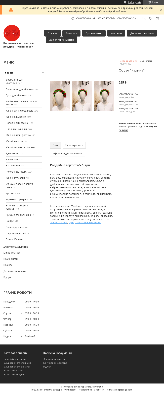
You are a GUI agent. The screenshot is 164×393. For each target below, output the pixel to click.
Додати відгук (150, 18)
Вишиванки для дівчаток (20, 89)
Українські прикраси (17, 199)
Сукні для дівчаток (16, 95)
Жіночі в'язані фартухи (18, 135)
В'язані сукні (13, 165)
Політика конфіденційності (119, 389)
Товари (70, 33)
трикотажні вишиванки (88, 222)
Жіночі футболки (15, 177)
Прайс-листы (10, 258)
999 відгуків (134, 2)
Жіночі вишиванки (16, 116)
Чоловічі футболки (16, 171)
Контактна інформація (55, 362)
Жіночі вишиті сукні (14, 374)
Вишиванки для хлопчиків (14, 81)
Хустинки (11, 193)
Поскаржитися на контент (91, 389)
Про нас (7, 264)
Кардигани (12, 159)
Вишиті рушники (15, 227)
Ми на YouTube (12, 252)
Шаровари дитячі (16, 233)
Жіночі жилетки (14, 141)
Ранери (10, 220)
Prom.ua (98, 386)
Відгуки (7, 277)
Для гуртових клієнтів (15, 246)
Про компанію (94, 33)
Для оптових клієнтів (61, 39)
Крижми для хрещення (18, 214)
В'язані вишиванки (16, 129)
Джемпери (12, 153)
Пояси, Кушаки (14, 239)
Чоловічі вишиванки (17, 122)
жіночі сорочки (58, 222)
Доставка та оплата (142, 33)
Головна (52, 33)
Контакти (116, 33)
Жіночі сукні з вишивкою (19, 110)
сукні (71, 222)
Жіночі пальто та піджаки (20, 147)
